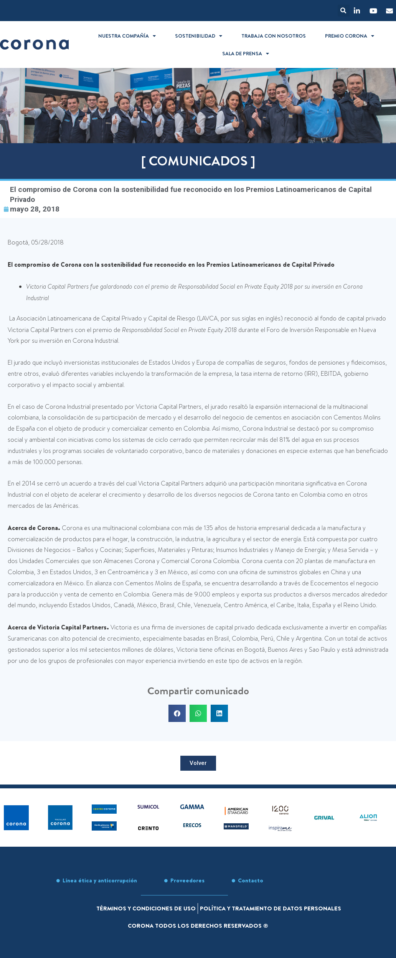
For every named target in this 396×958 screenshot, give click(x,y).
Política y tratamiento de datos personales (270, 908)
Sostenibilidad (198, 36)
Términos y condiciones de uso (146, 908)
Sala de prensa (245, 53)
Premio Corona (349, 36)
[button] (344, 11)
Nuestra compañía (127, 36)
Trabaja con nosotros (273, 35)
